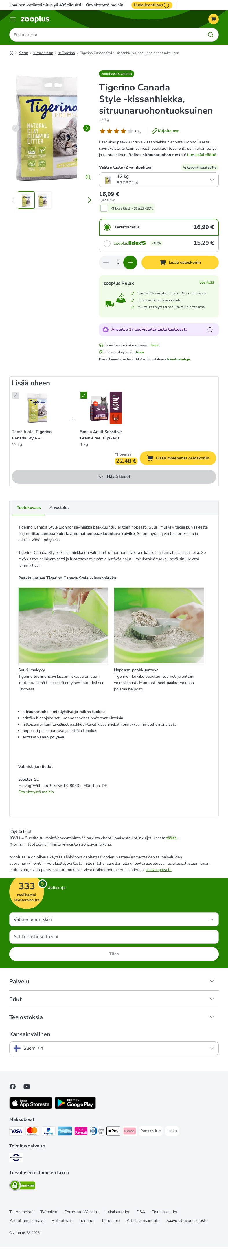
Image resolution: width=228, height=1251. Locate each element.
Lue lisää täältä (201, 155)
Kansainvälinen (29, 1034)
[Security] (22, 1186)
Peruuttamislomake (26, 1220)
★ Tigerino (66, 53)
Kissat (23, 53)
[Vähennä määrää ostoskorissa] (106, 262)
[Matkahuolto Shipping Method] (16, 1158)
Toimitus (86, 1220)
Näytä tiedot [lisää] (114, 476)
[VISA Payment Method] (16, 1132)
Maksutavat (61, 1220)
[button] (116, 73)
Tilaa (114, 954)
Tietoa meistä (21, 1212)
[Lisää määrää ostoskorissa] (130, 262)
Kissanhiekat (43, 53)
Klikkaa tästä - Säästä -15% (132, 208)
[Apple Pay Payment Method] (113, 1132)
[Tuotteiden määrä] (118, 262)
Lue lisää (206, 282)
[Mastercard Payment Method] (32, 1132)
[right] (86, 128)
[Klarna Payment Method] (130, 1132)
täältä (172, 838)
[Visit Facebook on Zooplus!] (12, 1086)
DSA (141, 1212)
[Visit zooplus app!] (30, 1107)
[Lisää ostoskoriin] (180, 262)
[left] (15, 128)
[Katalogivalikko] (13, 19)
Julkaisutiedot (117, 1212)
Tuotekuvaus (29, 507)
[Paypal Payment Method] (49, 1132)
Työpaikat (48, 1212)
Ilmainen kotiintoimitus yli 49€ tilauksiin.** (49, 5)
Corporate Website (81, 1212)
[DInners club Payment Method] (97, 1132)
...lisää (153, 345)
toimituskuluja (178, 359)
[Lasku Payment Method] (171, 1131)
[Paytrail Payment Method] (81, 1132)
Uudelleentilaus (152, 5)
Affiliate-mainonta (143, 1220)
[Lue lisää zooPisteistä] (210, 329)
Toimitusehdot (165, 1212)
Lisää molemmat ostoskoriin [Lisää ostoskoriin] (181, 459)
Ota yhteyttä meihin (104, 5)
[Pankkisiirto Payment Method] (150, 1131)
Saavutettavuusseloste (186, 1220)
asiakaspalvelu (159, 870)
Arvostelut (59, 507)
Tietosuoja (110, 1220)
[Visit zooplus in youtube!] (26, 1086)
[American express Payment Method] (65, 1132)
